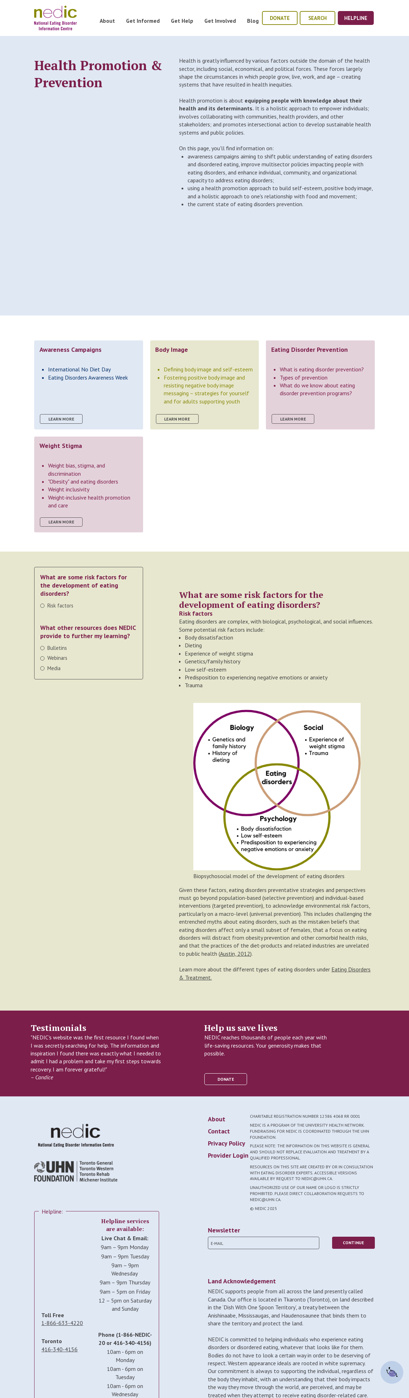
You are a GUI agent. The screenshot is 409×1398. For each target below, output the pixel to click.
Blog (253, 20)
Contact (219, 1131)
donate (280, 18)
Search (317, 18)
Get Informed (143, 20)
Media (54, 668)
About (107, 20)
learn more (61, 419)
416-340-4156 (59, 1349)
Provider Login (228, 1155)
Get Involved (220, 20)
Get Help (182, 20)
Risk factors (60, 605)
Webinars (57, 657)
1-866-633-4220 (62, 1322)
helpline (355, 18)
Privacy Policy (226, 1143)
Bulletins (57, 648)
